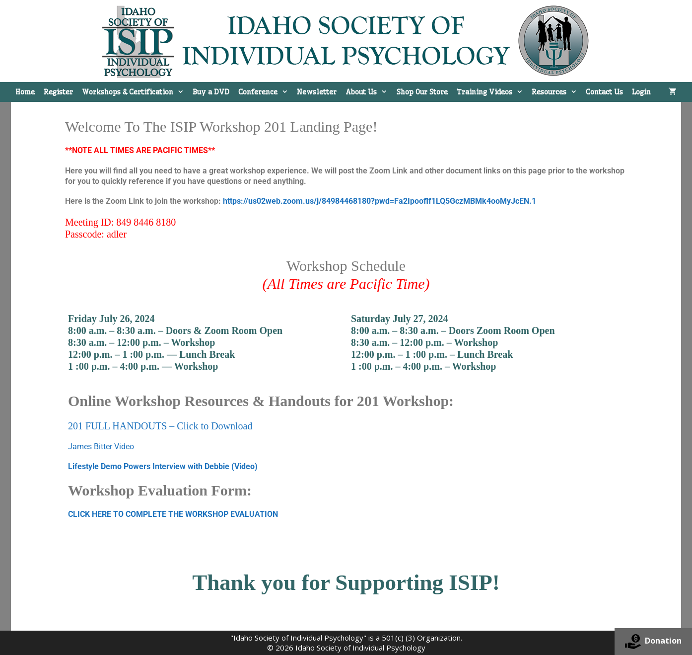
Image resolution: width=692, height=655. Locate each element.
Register (58, 91)
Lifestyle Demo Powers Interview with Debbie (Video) (163, 466)
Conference (265, 92)
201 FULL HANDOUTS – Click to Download (160, 425)
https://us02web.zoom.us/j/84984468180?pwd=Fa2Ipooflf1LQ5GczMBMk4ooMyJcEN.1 (379, 201)
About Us (369, 92)
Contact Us (604, 91)
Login (641, 91)
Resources (556, 92)
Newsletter (317, 91)
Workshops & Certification (135, 92)
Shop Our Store (422, 91)
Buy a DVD (211, 91)
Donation (653, 642)
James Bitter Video (101, 446)
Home (25, 91)
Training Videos (492, 92)
